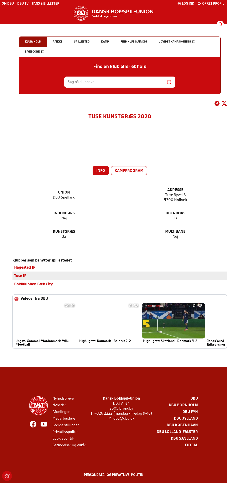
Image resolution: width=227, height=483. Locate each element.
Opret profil (211, 3)
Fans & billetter (45, 3)
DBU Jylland (186, 418)
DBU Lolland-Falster (177, 432)
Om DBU (8, 3)
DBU (194, 398)
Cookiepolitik (63, 438)
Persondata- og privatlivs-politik (113, 475)
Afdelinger (61, 412)
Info (100, 171)
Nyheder (59, 405)
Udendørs (175, 213)
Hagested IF (24, 267)
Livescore (34, 51)
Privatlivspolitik (65, 432)
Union (64, 192)
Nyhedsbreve (63, 398)
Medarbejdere (63, 418)
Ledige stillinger (65, 425)
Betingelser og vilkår (69, 445)
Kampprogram (129, 171)
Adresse (175, 190)
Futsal (191, 445)
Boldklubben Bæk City (33, 284)
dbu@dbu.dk (123, 418)
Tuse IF (20, 276)
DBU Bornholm (183, 405)
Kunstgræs (64, 232)
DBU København (182, 425)
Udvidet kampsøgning (177, 41)
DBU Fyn (190, 412)
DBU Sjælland (184, 438)
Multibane (175, 232)
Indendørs (64, 213)
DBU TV (23, 3)
